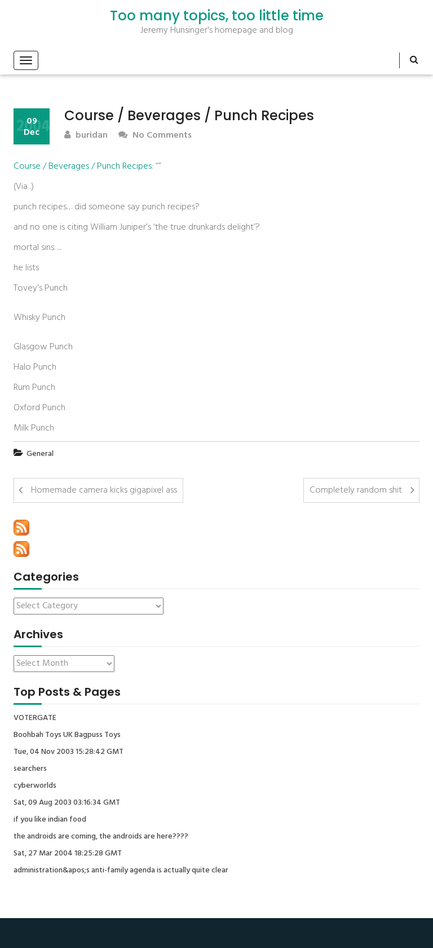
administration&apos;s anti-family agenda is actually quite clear (121, 870)
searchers (30, 769)
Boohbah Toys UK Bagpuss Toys (67, 735)
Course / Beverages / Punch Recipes (83, 166)
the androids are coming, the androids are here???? (101, 836)
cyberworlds (35, 786)
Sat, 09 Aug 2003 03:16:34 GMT (67, 803)
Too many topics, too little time (217, 15)
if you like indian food (50, 820)
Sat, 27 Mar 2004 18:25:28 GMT (68, 853)
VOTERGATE (35, 718)
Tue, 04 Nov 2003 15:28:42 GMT (68, 752)
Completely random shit (356, 490)
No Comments (155, 135)
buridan (86, 135)
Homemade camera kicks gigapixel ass (104, 490)
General (40, 453)
